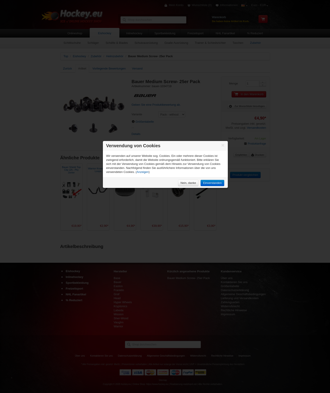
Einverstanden (212, 183)
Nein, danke (188, 183)
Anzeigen (143, 172)
